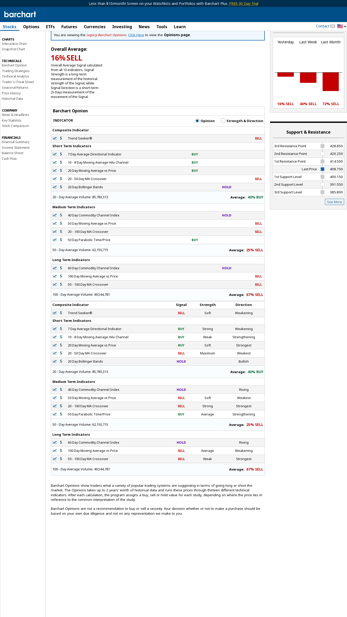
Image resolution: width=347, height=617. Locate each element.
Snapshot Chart (13, 67)
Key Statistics (11, 138)
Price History (11, 111)
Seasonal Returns (15, 106)
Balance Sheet (12, 171)
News (144, 26)
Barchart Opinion (14, 83)
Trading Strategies (16, 89)
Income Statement (16, 165)
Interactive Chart (14, 61)
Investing (122, 26)
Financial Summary (16, 160)
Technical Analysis (15, 94)
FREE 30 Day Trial (243, 3)
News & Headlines (15, 133)
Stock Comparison (15, 144)
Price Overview (13, 40)
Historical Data (12, 117)
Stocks (9, 26)
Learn (180, 26)
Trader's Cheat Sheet (18, 100)
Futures (69, 26)
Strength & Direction (242, 139)
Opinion (205, 139)
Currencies (95, 26)
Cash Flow (9, 177)
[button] (342, 26)
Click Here (136, 53)
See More (334, 220)
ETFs (50, 26)
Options (31, 26)
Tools (161, 26)
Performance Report (17, 46)
